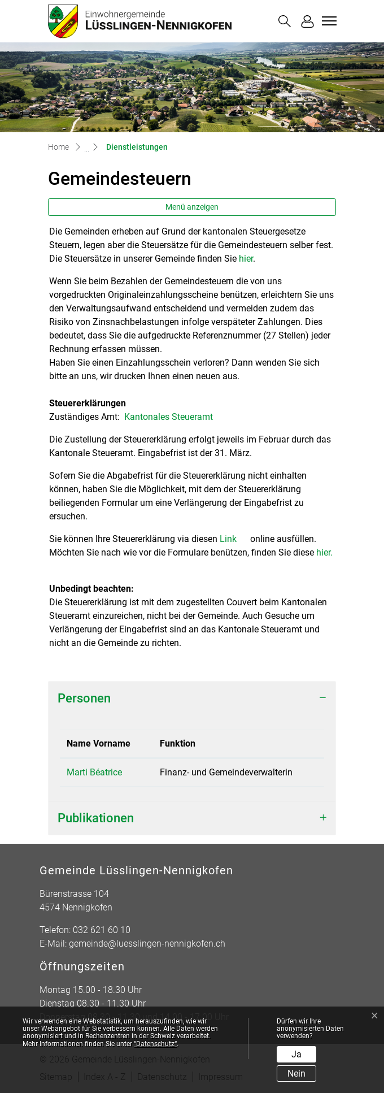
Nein (296, 1073)
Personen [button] (84, 698)
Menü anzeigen (192, 206)
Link (234, 539)
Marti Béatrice (94, 772)
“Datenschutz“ (155, 1044)
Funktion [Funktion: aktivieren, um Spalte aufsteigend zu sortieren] (177, 743)
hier (246, 258)
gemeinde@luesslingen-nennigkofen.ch (147, 943)
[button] (284, 21)
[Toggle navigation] (327, 21)
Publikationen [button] (96, 817)
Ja (296, 1054)
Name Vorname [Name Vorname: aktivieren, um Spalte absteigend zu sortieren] (98, 743)
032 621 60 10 (101, 930)
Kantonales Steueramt (174, 416)
